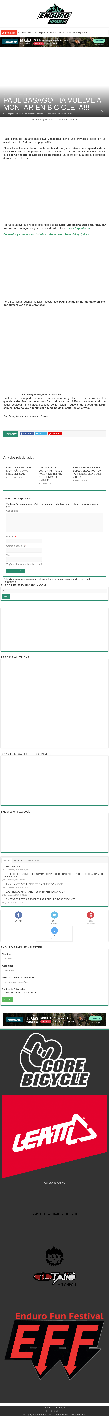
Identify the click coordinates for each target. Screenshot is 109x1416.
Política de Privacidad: (14, 989)
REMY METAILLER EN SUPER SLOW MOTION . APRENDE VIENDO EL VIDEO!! (87, 472)
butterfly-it (60, 1407)
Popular (7, 860)
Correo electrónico (16, 546)
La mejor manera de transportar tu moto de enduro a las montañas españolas (52, 32)
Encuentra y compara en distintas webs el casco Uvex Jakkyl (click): (46, 234)
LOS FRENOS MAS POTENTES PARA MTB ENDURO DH (35, 892)
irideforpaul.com (79, 228)
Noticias (17, 94)
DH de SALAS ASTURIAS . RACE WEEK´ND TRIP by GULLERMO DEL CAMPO (50, 474)
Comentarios (33, 860)
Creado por (50, 1407)
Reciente (18, 860)
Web (8, 555)
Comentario (12, 511)
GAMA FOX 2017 (15, 866)
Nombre (11, 536)
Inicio (7, 94)
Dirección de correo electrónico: (19, 977)
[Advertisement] (54, 630)
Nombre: (6, 954)
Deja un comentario (47, 113)
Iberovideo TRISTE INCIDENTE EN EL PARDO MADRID (35, 884)
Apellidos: (7, 966)
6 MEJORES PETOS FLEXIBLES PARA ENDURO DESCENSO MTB (40, 899)
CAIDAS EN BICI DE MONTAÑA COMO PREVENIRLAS (18, 470)
